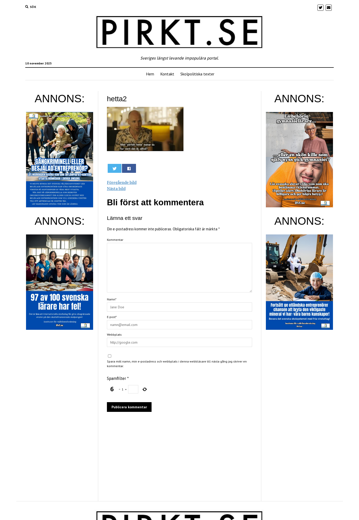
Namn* (111, 299)
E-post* (112, 317)
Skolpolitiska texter (197, 73)
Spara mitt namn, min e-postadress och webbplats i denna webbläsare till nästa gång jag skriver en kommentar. (177, 363)
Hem (150, 73)
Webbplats (114, 334)
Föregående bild (122, 182)
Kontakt (167, 73)
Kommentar (115, 240)
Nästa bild (116, 188)
